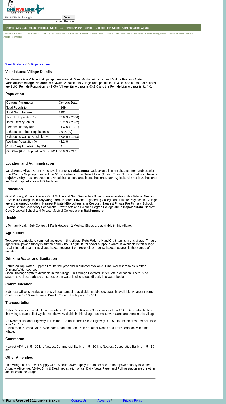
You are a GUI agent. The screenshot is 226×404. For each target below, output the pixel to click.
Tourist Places (74, 27)
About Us (104, 400)
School (89, 27)
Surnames (17, 36)
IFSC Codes (48, 33)
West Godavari (15, 64)
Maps (32, 27)
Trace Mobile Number (67, 33)
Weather (84, 33)
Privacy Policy (132, 400)
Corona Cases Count (135, 27)
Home (10, 27)
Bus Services (33, 33)
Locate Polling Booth (156, 33)
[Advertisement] (83, 50)
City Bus (21, 27)
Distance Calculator (14, 33)
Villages (43, 27)
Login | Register (65, 21)
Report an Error (176, 33)
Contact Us (79, 400)
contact (190, 33)
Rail (62, 27)
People (7, 36)
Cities (53, 27)
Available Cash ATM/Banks (129, 33)
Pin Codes (113, 27)
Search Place (97, 33)
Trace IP (109, 33)
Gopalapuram (40, 64)
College (100, 27)
